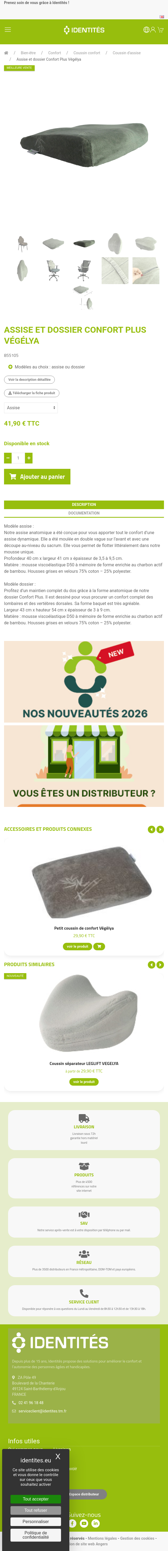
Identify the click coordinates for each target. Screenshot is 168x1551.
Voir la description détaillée (29, 380)
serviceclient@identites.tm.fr (42, 1411)
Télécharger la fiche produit (31, 393)
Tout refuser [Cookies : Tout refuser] (35, 1510)
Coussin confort (86, 53)
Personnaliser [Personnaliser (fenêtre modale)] (36, 1521)
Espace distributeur (84, 1494)
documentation (84, 513)
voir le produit (77, 946)
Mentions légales (102, 1538)
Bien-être (28, 53)
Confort (54, 53)
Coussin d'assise (127, 53)
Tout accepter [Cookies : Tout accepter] (36, 1499)
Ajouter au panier (37, 476)
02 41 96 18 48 (31, 1403)
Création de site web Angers (84, 1544)
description (84, 504)
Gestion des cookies (137, 1538)
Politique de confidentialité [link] (36, 1535)
